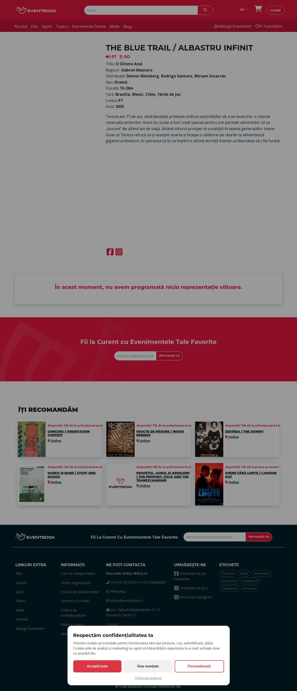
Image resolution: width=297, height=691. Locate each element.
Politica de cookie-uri (148, 678)
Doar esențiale (148, 666)
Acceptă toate (97, 666)
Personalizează (199, 666)
